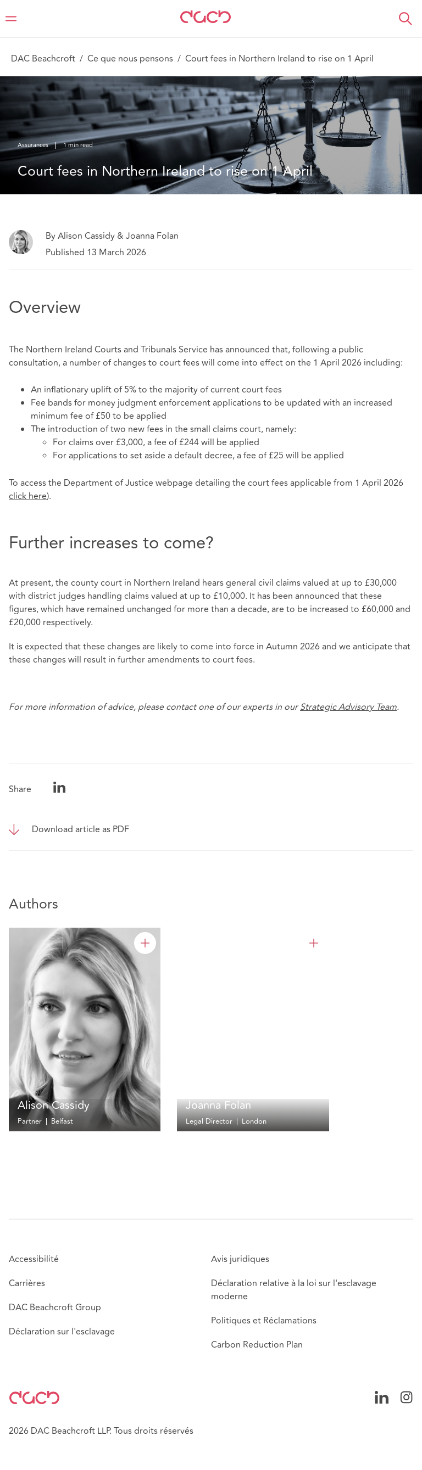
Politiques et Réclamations (263, 1320)
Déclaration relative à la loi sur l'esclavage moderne (293, 1290)
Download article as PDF (80, 829)
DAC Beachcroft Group (55, 1307)
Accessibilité (34, 1259)
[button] (405, 19)
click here (28, 496)
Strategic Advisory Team (348, 707)
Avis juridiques (240, 1259)
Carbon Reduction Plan (257, 1344)
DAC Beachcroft (43, 58)
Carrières (27, 1283)
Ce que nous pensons (130, 58)
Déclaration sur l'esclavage (62, 1331)
